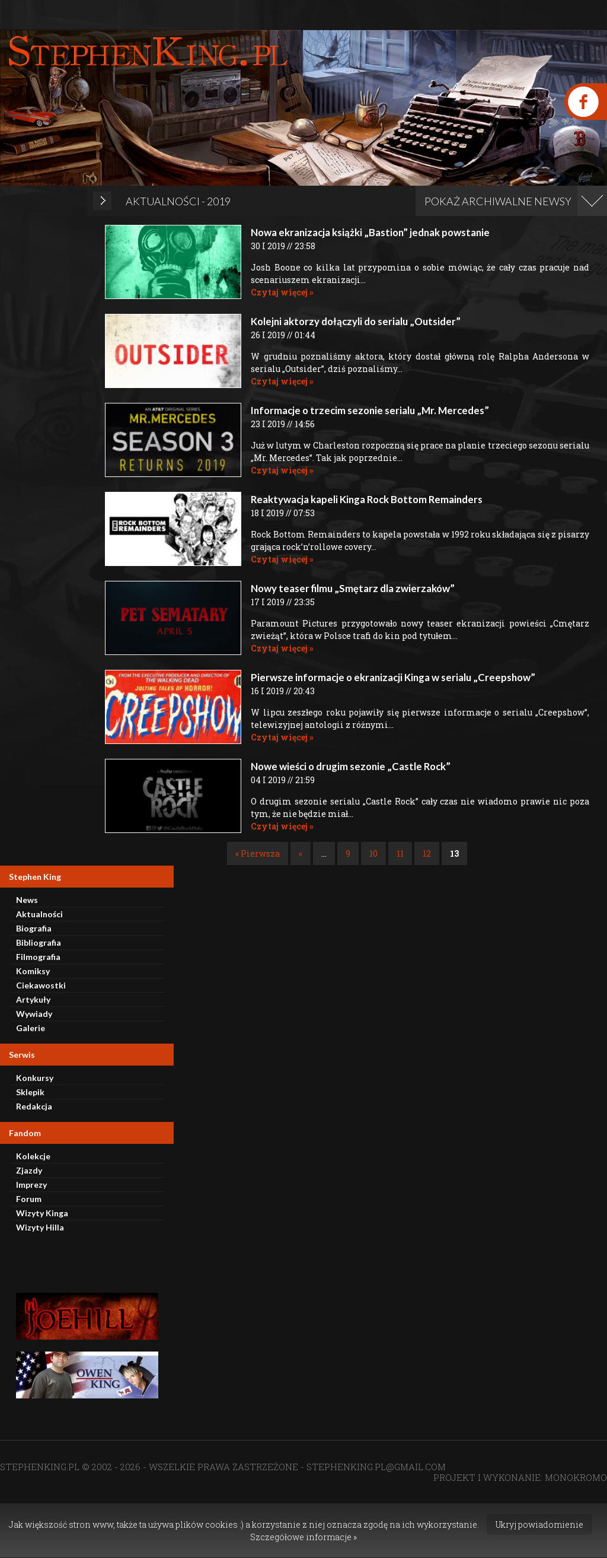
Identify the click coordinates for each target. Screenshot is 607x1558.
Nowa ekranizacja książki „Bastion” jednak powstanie (370, 232)
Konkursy (34, 1078)
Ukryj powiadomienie (539, 1524)
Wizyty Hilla (40, 1227)
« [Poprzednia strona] (300, 853)
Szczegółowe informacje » (303, 1537)
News (27, 900)
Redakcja (34, 1106)
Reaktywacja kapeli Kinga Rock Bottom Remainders (367, 499)
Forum (28, 1199)
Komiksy (33, 971)
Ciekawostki (41, 985)
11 (400, 853)
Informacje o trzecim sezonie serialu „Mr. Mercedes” (370, 410)
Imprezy (31, 1184)
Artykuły (33, 999)
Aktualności (39, 914)
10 (373, 853)
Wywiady (34, 1014)
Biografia (34, 928)
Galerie (30, 1028)
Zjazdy (29, 1170)
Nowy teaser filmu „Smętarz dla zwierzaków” (353, 588)
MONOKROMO (576, 1477)
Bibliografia (38, 942)
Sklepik (30, 1092)
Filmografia (38, 957)
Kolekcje (33, 1156)
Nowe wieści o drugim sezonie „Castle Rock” (351, 766)
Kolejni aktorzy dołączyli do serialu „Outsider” (356, 321)
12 (427, 853)
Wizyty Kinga (42, 1213)
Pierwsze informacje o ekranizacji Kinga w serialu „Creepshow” (393, 677)
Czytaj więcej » (282, 292)
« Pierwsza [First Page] (257, 853)
